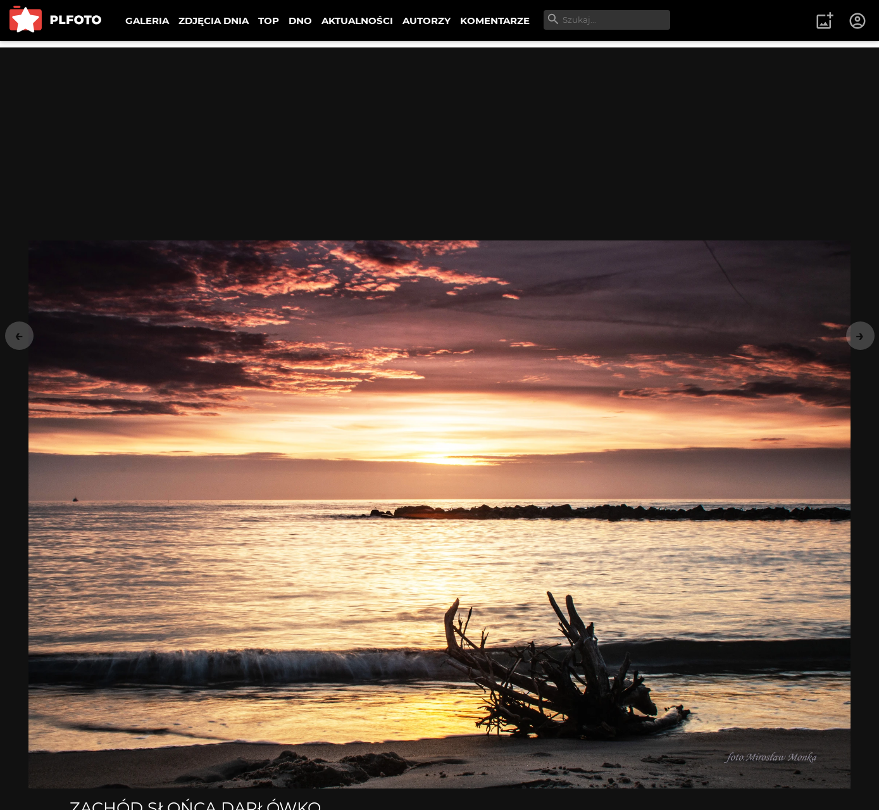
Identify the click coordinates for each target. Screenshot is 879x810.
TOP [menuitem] (268, 21)
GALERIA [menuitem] (147, 21)
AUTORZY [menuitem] (426, 21)
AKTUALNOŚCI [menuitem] (357, 21)
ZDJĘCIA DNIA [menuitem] (213, 21)
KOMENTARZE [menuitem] (495, 21)
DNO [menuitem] (300, 21)
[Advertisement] (440, 136)
